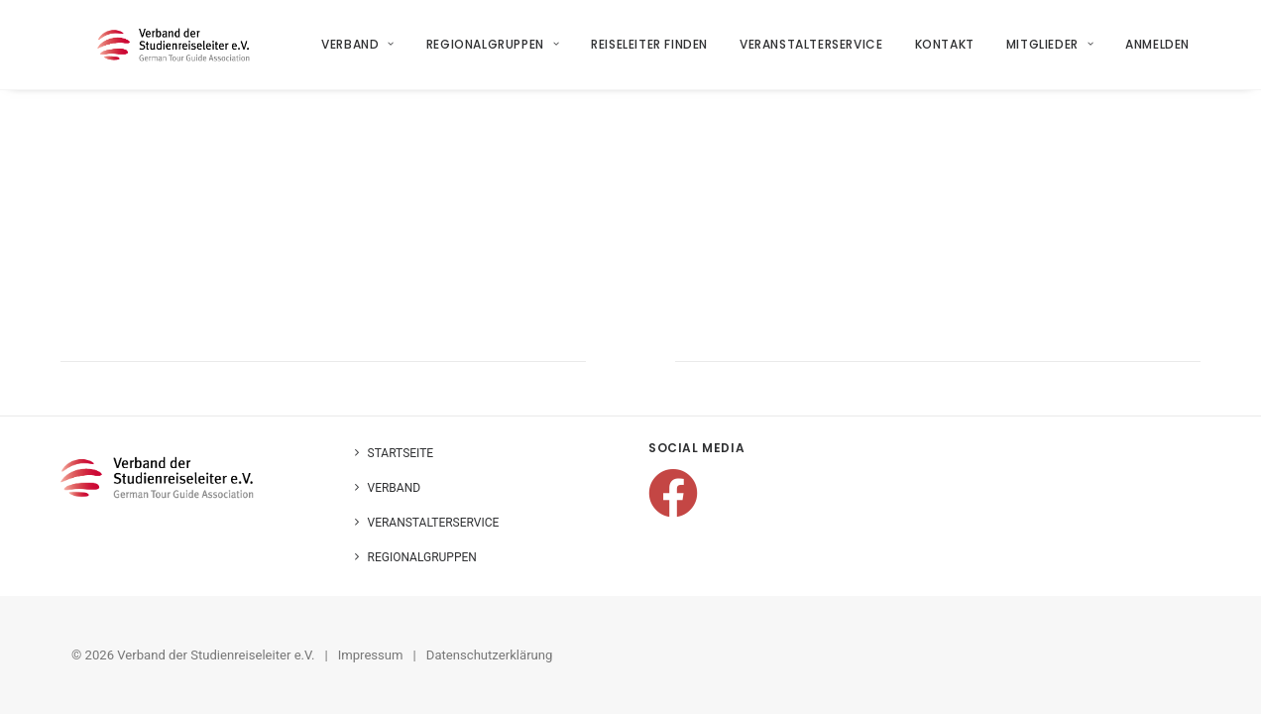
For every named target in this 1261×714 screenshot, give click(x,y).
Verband (359, 51)
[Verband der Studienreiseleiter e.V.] (179, 51)
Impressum (370, 655)
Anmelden (1158, 51)
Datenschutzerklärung (489, 655)
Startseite (401, 453)
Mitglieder (1049, 51)
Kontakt (944, 51)
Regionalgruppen (492, 51)
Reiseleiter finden (650, 51)
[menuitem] (365, 51)
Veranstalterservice (812, 51)
